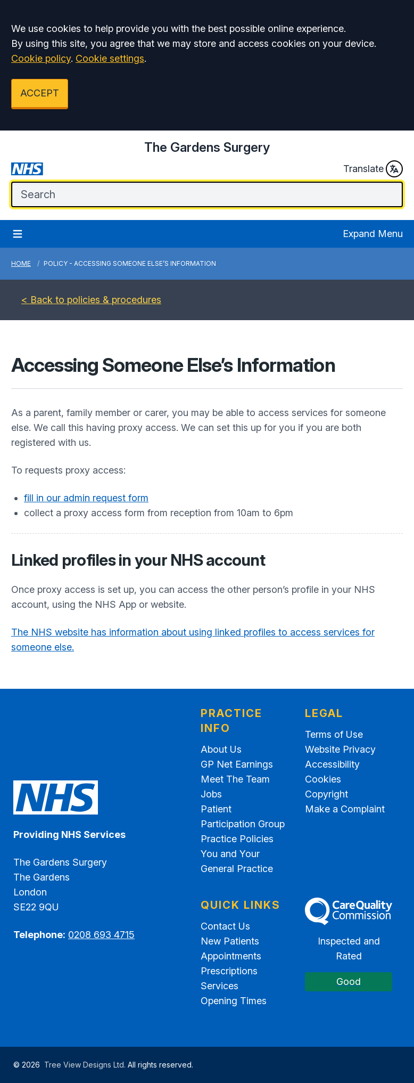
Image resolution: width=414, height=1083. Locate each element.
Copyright (326, 794)
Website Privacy (340, 749)
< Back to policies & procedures (91, 299)
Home (21, 263)
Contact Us (225, 926)
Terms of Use (334, 734)
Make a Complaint (345, 809)
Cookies (323, 779)
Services (219, 985)
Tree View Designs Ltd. (85, 1064)
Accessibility (332, 764)
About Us (221, 749)
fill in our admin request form (86, 497)
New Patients (230, 941)
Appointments (231, 956)
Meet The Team (235, 779)
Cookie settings (110, 58)
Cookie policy (41, 58)
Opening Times (234, 1000)
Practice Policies (237, 838)
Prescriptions (229, 970)
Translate (373, 168)
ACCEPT (39, 93)
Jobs (211, 794)
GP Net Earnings (237, 764)
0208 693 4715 (101, 934)
